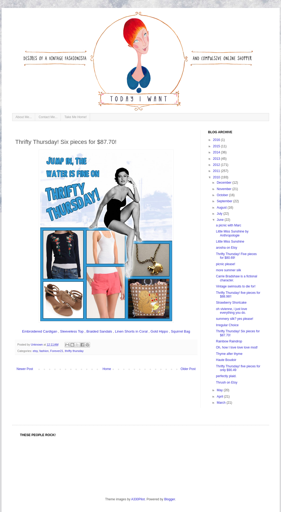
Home (106, 369)
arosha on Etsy (226, 247)
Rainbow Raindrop (229, 341)
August (222, 207)
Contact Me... (48, 117)
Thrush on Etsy (226, 382)
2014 (217, 152)
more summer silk (228, 270)
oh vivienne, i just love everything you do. (231, 311)
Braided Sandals (99, 331)
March (221, 403)
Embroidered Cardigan (39, 331)
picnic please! (225, 264)
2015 (217, 146)
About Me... (24, 117)
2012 (217, 165)
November (224, 189)
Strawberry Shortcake (231, 302)
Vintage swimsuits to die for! (235, 286)
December (224, 182)
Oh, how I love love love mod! (236, 347)
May (220, 390)
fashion (44, 350)
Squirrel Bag (180, 331)
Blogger (169, 499)
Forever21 (56, 350)
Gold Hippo (159, 331)
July (220, 214)
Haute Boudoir (226, 360)
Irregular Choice (227, 325)
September (225, 201)
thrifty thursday (74, 350)
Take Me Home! (75, 117)
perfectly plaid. (226, 376)
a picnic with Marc (228, 225)
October (223, 195)
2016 (217, 140)
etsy (35, 350)
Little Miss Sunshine (230, 241)
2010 (217, 177)
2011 (217, 171)
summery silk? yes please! (234, 319)
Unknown (37, 344)
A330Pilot (138, 499)
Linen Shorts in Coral (131, 331)
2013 (217, 159)
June (220, 220)
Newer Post (25, 369)
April (220, 396)
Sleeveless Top (71, 331)
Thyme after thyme (229, 354)
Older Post (188, 369)
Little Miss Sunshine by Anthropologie (232, 233)
